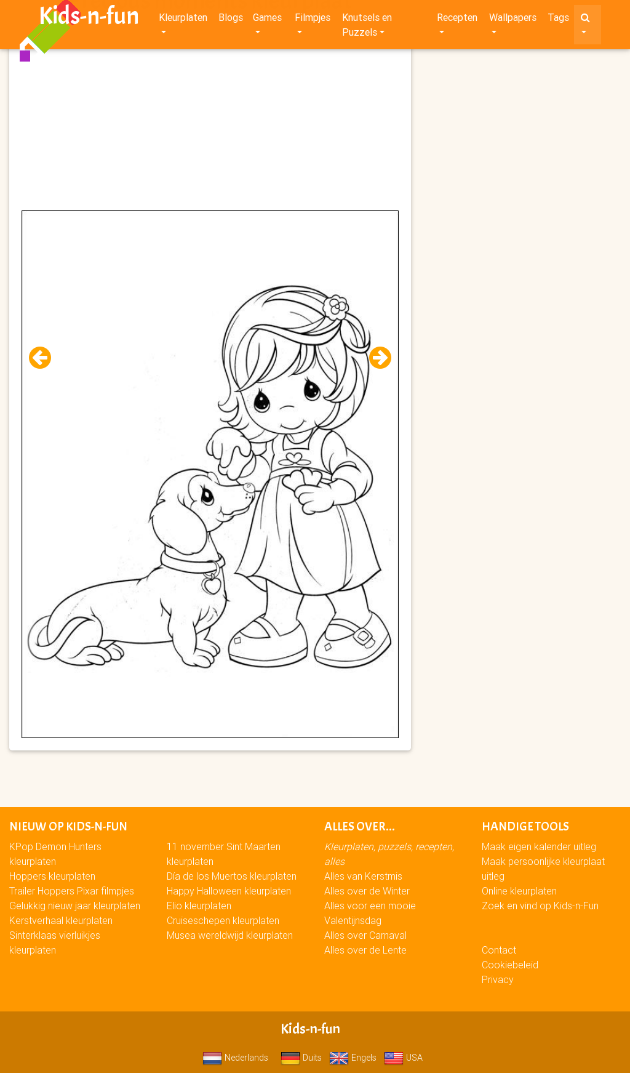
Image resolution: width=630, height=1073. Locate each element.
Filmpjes (312, 20)
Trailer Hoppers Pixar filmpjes (71, 891)
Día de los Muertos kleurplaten (232, 876)
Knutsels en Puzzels (367, 27)
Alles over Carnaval (365, 935)
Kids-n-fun (89, 18)
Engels (353, 1057)
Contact (499, 950)
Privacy (498, 979)
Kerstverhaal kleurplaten (61, 920)
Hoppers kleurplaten (52, 876)
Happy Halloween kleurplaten (229, 891)
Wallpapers (512, 20)
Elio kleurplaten (199, 905)
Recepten (457, 20)
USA (403, 1057)
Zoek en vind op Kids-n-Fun (540, 905)
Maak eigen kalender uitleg (539, 846)
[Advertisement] (210, 124)
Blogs (230, 20)
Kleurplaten (183, 20)
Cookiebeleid (510, 964)
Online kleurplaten (519, 891)
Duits (301, 1057)
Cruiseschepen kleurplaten (223, 920)
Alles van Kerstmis (363, 876)
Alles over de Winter (367, 891)
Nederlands (235, 1057)
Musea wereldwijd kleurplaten (230, 935)
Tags (558, 20)
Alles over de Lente (365, 950)
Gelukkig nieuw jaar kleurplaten (74, 905)
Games (267, 20)
